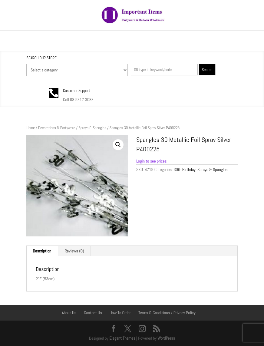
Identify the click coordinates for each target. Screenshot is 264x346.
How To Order (120, 312)
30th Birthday (184, 169)
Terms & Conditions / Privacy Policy (167, 312)
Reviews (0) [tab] (74, 251)
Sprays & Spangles (92, 127)
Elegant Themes (122, 338)
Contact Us (93, 312)
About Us (69, 312)
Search (207, 69)
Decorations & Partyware (56, 127)
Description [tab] (42, 251)
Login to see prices (151, 161)
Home (30, 127)
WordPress (166, 338)
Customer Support (76, 90)
